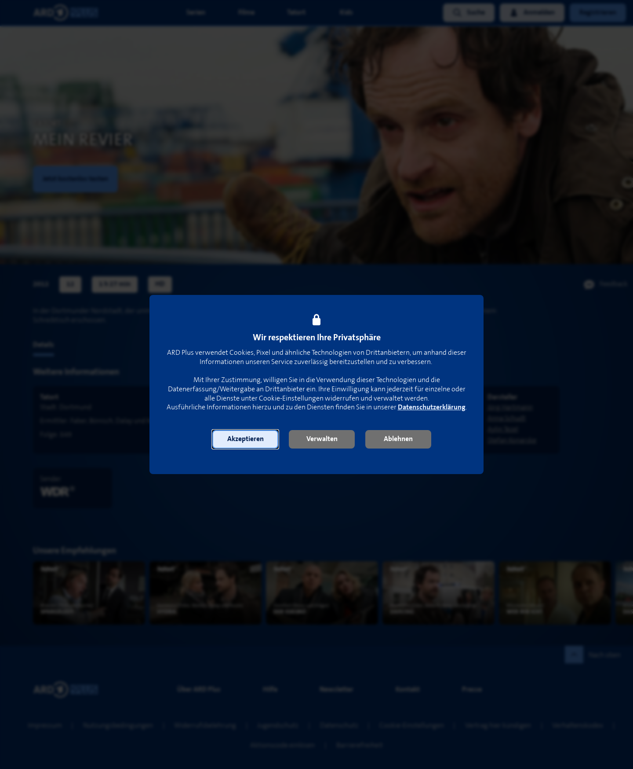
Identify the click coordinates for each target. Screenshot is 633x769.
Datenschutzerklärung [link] (432, 407)
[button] (245, 439)
